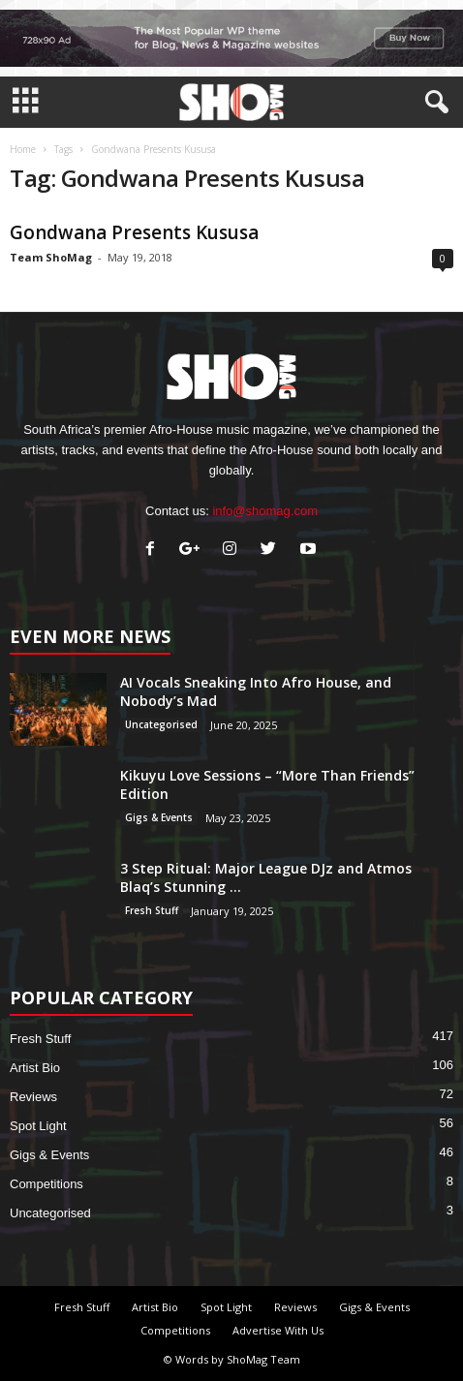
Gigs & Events (159, 817)
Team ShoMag (51, 257)
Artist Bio (35, 1067)
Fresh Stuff (151, 910)
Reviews (33, 1096)
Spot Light (38, 1126)
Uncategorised (161, 724)
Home (23, 149)
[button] (433, 102)
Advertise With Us (278, 1330)
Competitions (46, 1184)
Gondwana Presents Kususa (134, 232)
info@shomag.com (265, 511)
